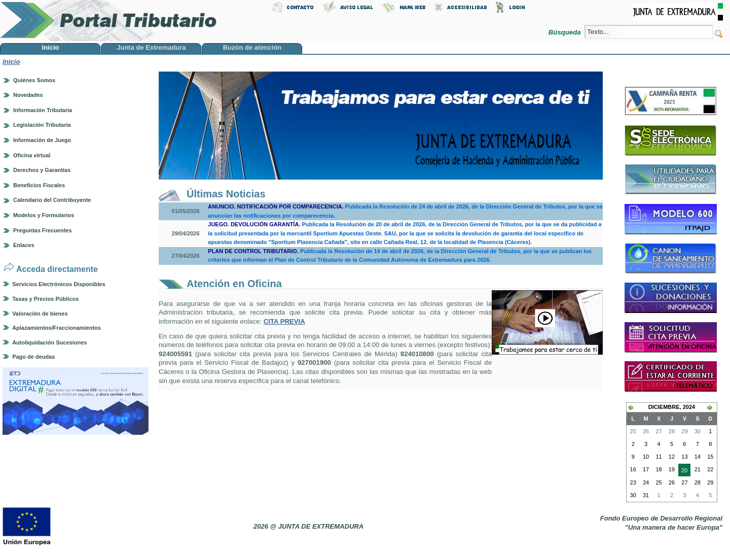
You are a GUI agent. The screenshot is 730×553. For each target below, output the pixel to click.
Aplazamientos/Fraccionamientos (56, 328)
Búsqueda (565, 32)
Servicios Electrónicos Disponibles (58, 284)
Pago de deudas (33, 357)
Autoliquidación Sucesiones (49, 342)
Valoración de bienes (39, 313)
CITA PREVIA (284, 321)
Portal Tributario (108, 20)
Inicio (11, 61)
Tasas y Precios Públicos (45, 299)
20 (682, 471)
